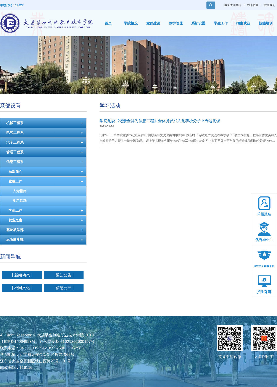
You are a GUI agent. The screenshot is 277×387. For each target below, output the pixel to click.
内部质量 (252, 5)
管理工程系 (15, 152)
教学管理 (176, 23)
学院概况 (131, 23)
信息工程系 (15, 162)
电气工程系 (15, 132)
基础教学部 (15, 230)
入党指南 (20, 191)
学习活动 (20, 201)
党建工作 (15, 181)
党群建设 (153, 23)
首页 (108, 23)
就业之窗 (15, 220)
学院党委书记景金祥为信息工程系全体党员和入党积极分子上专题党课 (160, 121)
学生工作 (221, 23)
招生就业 (243, 23)
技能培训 (266, 23)
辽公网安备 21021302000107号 (67, 341)
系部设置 (198, 23)
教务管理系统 (232, 5)
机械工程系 (15, 123)
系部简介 (15, 171)
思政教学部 (15, 239)
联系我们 (269, 5)
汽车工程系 (15, 142)
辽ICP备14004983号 (17, 341)
